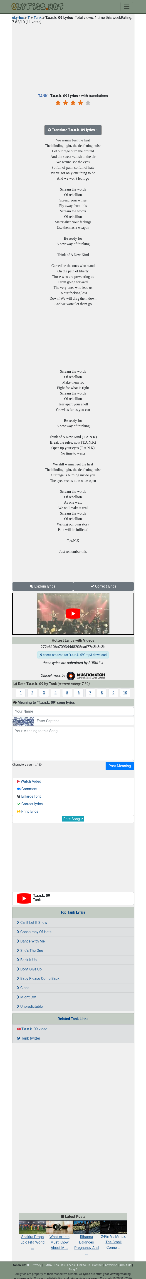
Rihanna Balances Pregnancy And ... (86, 1240)
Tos (56, 1265)
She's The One (30, 950)
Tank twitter (28, 1038)
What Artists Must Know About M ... (59, 1237)
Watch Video (29, 781)
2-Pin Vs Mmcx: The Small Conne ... (113, 1237)
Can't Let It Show (32, 922)
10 (125, 693)
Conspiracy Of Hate (34, 932)
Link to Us (83, 1265)
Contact (97, 1265)
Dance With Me (31, 941)
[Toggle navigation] (126, 6)
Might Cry (26, 997)
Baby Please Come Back (38, 978)
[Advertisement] (73, 58)
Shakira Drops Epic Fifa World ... (32, 1237)
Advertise (111, 1265)
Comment (27, 789)
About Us (125, 1265)
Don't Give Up (29, 969)
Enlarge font (29, 796)
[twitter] (28, 1265)
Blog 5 (73, 1269)
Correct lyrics (103, 586)
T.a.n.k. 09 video (32, 1029)
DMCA (47, 1265)
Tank (38, 17)
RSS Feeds (68, 1265)
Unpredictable (30, 1006)
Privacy (36, 1265)
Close (23, 988)
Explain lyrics (42, 586)
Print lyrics (27, 811)
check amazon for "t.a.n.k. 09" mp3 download (72, 655)
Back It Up (27, 960)
